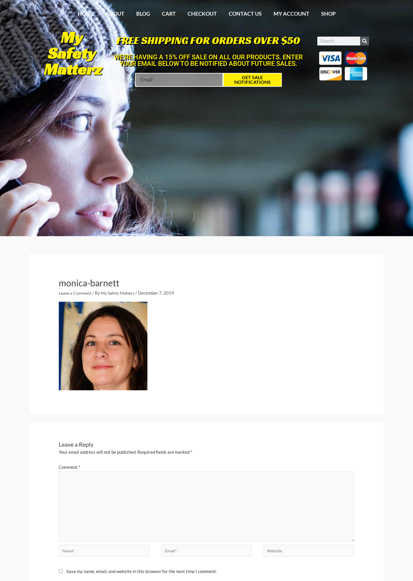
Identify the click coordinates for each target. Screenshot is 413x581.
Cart (169, 13)
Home (86, 13)
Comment (69, 467)
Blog (143, 13)
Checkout (202, 13)
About (115, 13)
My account (291, 13)
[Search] (364, 41)
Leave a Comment (76, 293)
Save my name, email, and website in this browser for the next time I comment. (141, 574)
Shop (328, 13)
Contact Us (245, 13)
